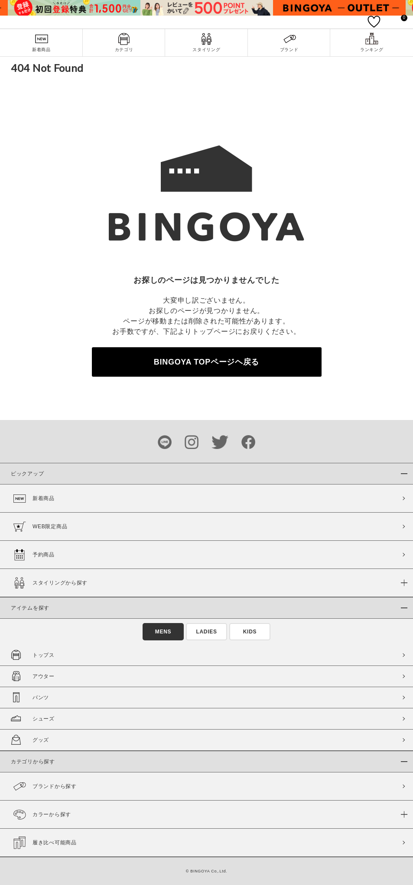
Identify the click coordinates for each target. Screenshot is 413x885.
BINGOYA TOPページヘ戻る (206, 362)
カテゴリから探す (33, 762)
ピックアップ (27, 474)
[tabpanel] (74, 8)
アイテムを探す (30, 608)
